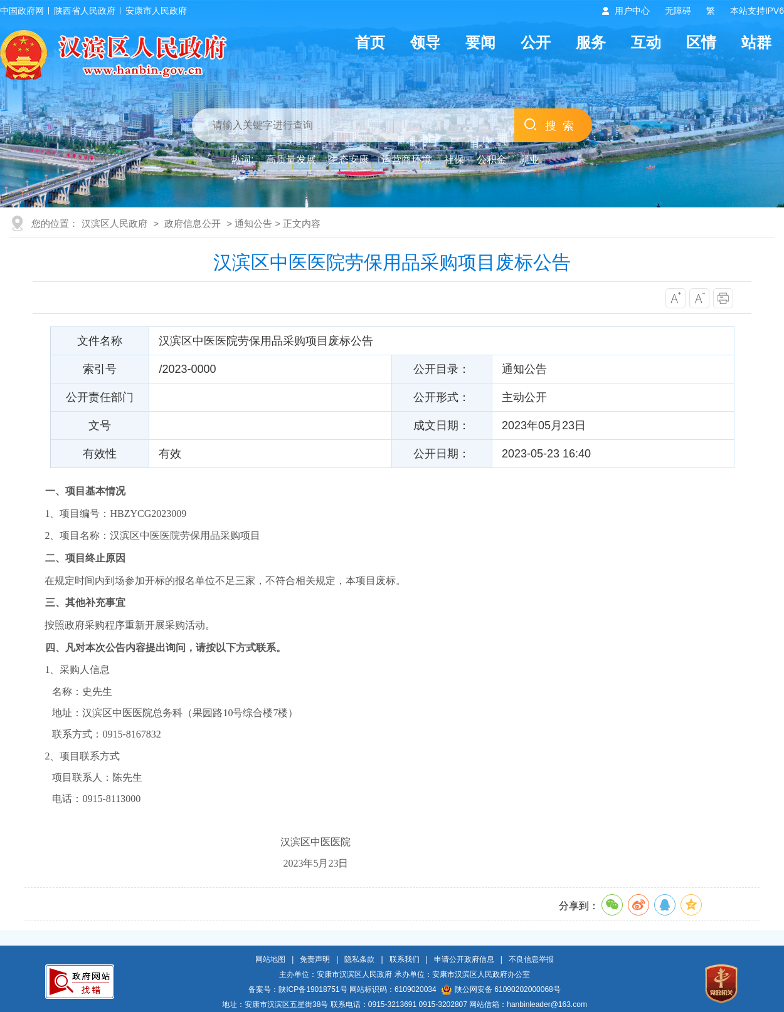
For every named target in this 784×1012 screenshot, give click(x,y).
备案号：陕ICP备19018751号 (297, 989)
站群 (756, 42)
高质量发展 (291, 159)
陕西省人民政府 (84, 11)
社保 (454, 159)
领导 (425, 42)
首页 (370, 42)
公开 (536, 42)
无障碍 (678, 11)
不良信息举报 (531, 959)
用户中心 (632, 11)
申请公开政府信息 (464, 959)
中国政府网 (22, 11)
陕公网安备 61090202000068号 (501, 989)
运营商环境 (406, 159)
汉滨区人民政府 (114, 223)
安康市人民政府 (156, 11)
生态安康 (349, 159)
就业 (529, 159)
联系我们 (404, 959)
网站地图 (270, 959)
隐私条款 (359, 959)
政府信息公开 (192, 223)
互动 (646, 42)
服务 (591, 42)
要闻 (480, 42)
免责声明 (315, 959)
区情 (701, 42)
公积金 (492, 159)
